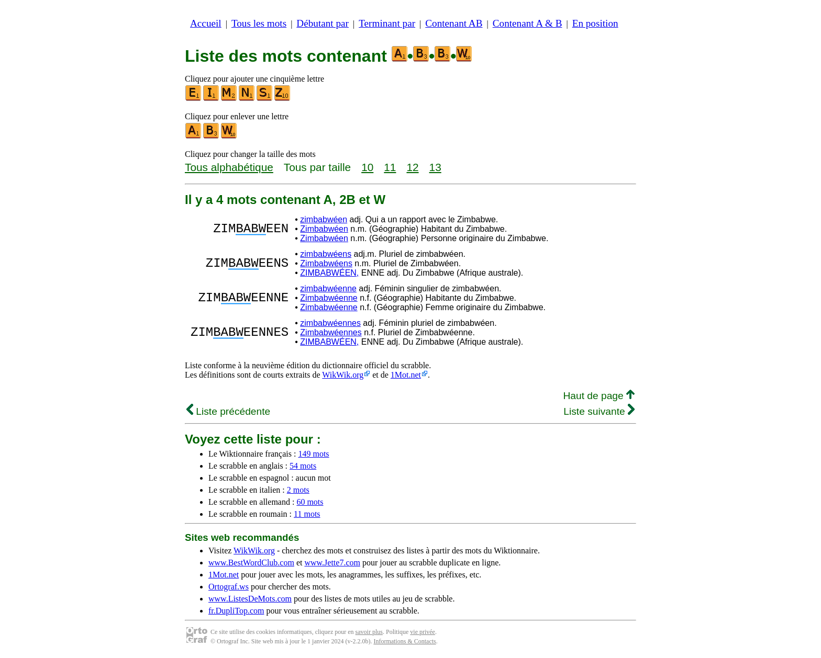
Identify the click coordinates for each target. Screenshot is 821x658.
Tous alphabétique (229, 167)
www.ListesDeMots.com (250, 598)
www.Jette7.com (332, 562)
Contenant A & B (527, 23)
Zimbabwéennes (330, 332)
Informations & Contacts (404, 641)
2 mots (298, 489)
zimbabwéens (325, 253)
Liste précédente (228, 411)
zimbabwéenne (328, 288)
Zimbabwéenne (328, 297)
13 (435, 167)
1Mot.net (406, 374)
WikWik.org (342, 374)
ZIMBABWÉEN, (329, 272)
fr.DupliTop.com (236, 610)
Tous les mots (258, 23)
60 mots (309, 501)
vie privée (422, 632)
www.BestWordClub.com (251, 562)
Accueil (205, 23)
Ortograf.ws (228, 586)
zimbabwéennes (330, 323)
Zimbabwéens (326, 263)
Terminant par (387, 23)
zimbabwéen (323, 219)
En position (595, 23)
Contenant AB (453, 23)
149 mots (313, 453)
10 (367, 167)
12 (412, 167)
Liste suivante (599, 411)
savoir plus (369, 632)
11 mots (307, 513)
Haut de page (599, 395)
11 (390, 167)
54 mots (303, 465)
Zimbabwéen (324, 228)
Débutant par (322, 23)
